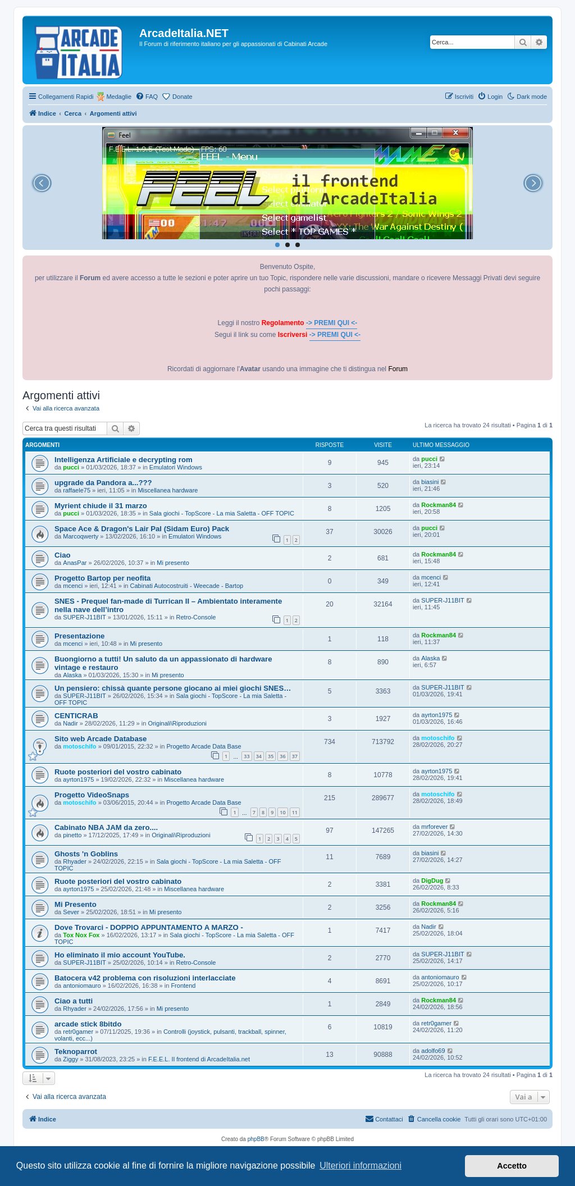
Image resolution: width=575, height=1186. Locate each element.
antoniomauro (82, 985)
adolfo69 (433, 1050)
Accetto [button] (512, 1165)
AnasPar (74, 562)
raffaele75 (76, 490)
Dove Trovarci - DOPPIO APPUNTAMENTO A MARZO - (148, 927)
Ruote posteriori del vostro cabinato (117, 772)
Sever (71, 912)
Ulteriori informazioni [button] (360, 1165)
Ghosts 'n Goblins (86, 854)
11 (295, 812)
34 (259, 756)
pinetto (72, 835)
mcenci (73, 585)
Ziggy (70, 1059)
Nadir (70, 723)
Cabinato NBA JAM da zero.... (106, 827)
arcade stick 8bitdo (87, 1024)
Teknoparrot (75, 1051)
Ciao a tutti (73, 1001)
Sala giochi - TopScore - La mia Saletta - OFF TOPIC (221, 513)
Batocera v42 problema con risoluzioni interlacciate (144, 978)
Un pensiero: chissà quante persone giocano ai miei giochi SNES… (172, 688)
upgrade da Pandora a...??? (103, 482)
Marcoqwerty (80, 536)
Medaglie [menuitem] (118, 96)
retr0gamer (78, 1031)
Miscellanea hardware (168, 490)
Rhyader (74, 861)
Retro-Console (196, 617)
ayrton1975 (436, 714)
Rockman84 (438, 504)
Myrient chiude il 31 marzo (100, 505)
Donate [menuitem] (182, 96)
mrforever (434, 826)
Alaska (72, 675)
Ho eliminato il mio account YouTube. (119, 955)
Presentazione (79, 636)
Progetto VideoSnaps (91, 795)
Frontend (183, 985)
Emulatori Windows (175, 467)
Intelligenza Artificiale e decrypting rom (123, 459)
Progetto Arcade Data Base (203, 746)
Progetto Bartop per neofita (102, 578)
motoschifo (79, 746)
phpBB (256, 1139)
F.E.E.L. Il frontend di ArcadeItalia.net (199, 1059)
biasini (430, 481)
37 (295, 756)
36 (282, 756)
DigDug (432, 880)
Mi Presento (75, 904)
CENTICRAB (76, 715)
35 (270, 756)
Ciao (62, 555)
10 (282, 812)
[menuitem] (146, 96)
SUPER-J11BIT (84, 617)
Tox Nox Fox (81, 935)
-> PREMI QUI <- (331, 323)
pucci (71, 467)
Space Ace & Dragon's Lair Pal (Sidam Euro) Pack (141, 528)
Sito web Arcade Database (100, 739)
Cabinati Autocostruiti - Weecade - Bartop (187, 585)
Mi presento (173, 562)
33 (246, 756)
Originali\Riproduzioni (177, 723)
